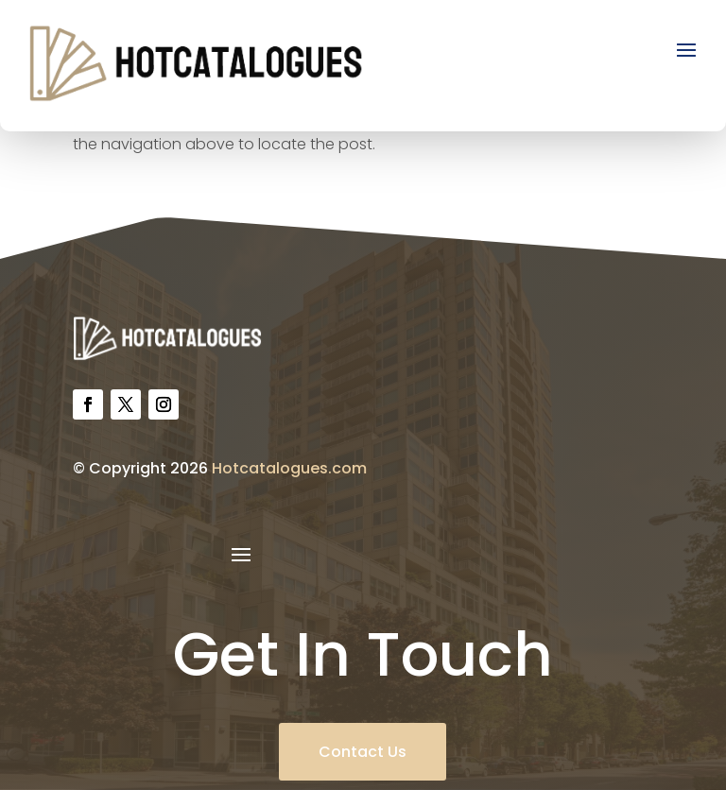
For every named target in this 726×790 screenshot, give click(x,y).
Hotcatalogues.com (289, 468)
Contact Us (362, 752)
